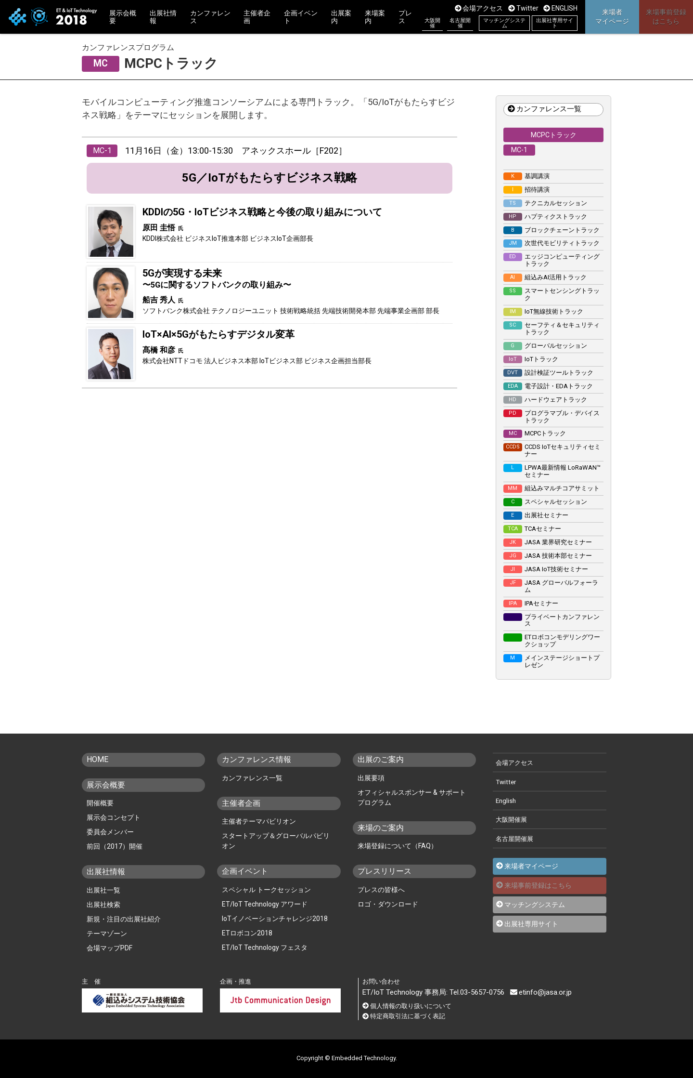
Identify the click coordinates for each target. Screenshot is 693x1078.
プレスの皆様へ (381, 890)
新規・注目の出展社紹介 (124, 919)
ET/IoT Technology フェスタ (265, 947)
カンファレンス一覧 (544, 109)
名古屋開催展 (514, 838)
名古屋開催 (460, 23)
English (506, 800)
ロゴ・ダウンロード (388, 904)
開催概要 (100, 803)
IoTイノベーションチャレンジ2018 (275, 918)
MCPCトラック (554, 135)
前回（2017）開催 (114, 846)
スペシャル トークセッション (266, 890)
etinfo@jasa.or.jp (541, 992)
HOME (97, 759)
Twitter (523, 8)
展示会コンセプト (114, 817)
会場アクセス (479, 8)
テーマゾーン (107, 933)
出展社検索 (103, 904)
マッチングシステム (504, 23)
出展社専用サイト (554, 23)
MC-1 (519, 150)
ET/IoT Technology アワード (265, 904)
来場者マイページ (531, 866)
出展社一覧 (103, 890)
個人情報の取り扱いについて (406, 1006)
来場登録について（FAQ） (397, 846)
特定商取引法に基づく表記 (403, 1016)
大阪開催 (432, 23)
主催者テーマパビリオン (259, 821)
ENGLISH (560, 8)
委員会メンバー (110, 832)
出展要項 (371, 778)
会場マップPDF (109, 948)
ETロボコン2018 (247, 933)
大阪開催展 (511, 819)
